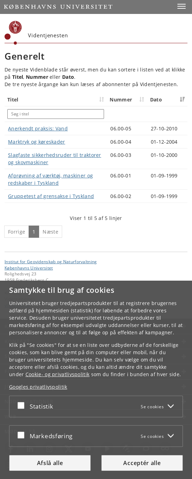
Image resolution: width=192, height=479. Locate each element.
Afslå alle (50, 463)
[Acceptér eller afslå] (22, 405)
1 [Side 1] (33, 231)
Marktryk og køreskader (36, 141)
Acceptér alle (142, 463)
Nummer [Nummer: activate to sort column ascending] (121, 99)
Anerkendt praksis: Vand (38, 128)
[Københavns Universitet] (13, 33)
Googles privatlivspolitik (38, 386)
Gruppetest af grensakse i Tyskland (51, 196)
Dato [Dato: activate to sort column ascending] (156, 99)
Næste (50, 231)
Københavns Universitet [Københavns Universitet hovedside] (29, 268)
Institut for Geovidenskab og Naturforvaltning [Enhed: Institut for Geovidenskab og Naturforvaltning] (51, 261)
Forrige (16, 231)
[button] (182, 6)
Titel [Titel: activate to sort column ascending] (13, 99)
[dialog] (96, 380)
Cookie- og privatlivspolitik (57, 374)
